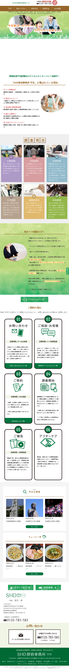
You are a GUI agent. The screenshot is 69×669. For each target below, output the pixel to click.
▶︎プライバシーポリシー (44, 663)
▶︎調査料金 (39, 661)
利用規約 (50, 667)
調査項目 (34, 8)
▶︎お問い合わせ (32, 663)
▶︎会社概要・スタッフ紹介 (51, 661)
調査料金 (46, 8)
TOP (10, 8)
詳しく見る (34, 526)
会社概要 (57, 8)
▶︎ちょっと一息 (22, 663)
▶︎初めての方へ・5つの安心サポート (17, 661)
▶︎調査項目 (31, 661)
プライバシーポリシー (42, 667)
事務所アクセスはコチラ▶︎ (48, 366)
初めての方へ (21, 8)
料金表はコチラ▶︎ (18, 421)
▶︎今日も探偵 (63, 661)
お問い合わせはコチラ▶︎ (18, 366)
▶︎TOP (4, 661)
